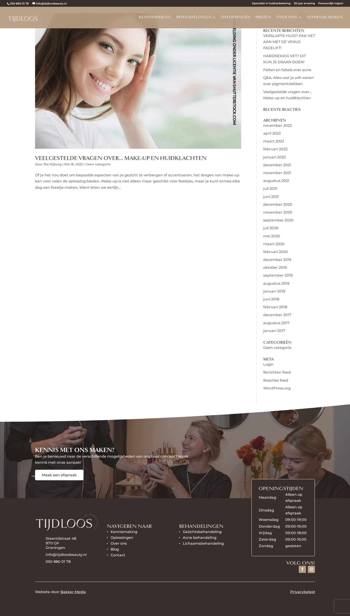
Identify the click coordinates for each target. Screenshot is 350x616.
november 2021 (277, 173)
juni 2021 (271, 196)
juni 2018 (271, 299)
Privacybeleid (302, 592)
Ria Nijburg (53, 164)
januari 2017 (274, 331)
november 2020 (277, 212)
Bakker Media (73, 592)
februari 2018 (275, 307)
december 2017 (277, 315)
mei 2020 (271, 236)
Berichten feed (277, 372)
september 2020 (278, 220)
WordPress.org (277, 388)
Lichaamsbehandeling (203, 543)
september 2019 (278, 275)
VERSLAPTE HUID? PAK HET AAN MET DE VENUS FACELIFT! (289, 42)
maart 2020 (274, 244)
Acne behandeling (199, 537)
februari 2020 (275, 252)
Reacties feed (275, 380)
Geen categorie (98, 164)
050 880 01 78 (19, 3)
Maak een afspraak (59, 475)
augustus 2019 (276, 283)
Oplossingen (236, 17)
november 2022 (277, 125)
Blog (115, 549)
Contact (118, 555)
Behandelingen (194, 17)
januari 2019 (274, 291)
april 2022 (272, 133)
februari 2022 (275, 149)
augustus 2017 (276, 323)
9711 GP (53, 543)
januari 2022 (274, 157)
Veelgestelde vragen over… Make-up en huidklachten (121, 158)
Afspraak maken (325, 17)
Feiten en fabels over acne (287, 70)
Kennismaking (155, 17)
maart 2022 (273, 141)
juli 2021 (270, 188)
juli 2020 (271, 228)
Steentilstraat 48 (61, 538)
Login (268, 364)
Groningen (55, 548)
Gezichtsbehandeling (202, 532)
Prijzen (264, 17)
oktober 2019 (275, 267)
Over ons (286, 17)
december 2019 (277, 260)
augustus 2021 (276, 181)
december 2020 (277, 204)
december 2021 (277, 165)
